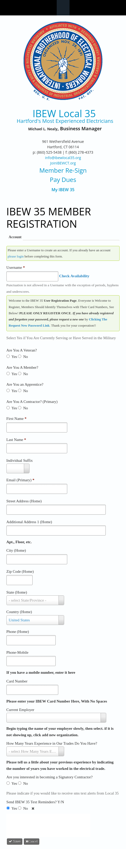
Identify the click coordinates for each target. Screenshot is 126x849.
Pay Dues (63, 179)
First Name (16, 419)
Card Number (16, 681)
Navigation (63, 7)
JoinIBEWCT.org (63, 163)
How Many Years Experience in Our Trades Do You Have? (51, 743)
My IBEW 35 (63, 190)
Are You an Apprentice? (24, 384)
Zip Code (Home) (20, 571)
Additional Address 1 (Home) (29, 522)
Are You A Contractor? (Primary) (32, 402)
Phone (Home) (17, 632)
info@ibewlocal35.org (63, 157)
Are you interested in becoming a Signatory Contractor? (49, 777)
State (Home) (16, 592)
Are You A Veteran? (21, 350)
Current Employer (20, 710)
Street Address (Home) (24, 501)
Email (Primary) (20, 480)
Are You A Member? (22, 367)
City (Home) (16, 550)
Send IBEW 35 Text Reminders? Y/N (35, 802)
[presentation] (50, 824)
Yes (14, 357)
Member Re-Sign (62, 170)
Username (15, 267)
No (25, 357)
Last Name (16, 440)
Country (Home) (19, 612)
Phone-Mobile (17, 652)
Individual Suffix (19, 460)
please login (16, 256)
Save (15, 841)
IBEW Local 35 (64, 113)
